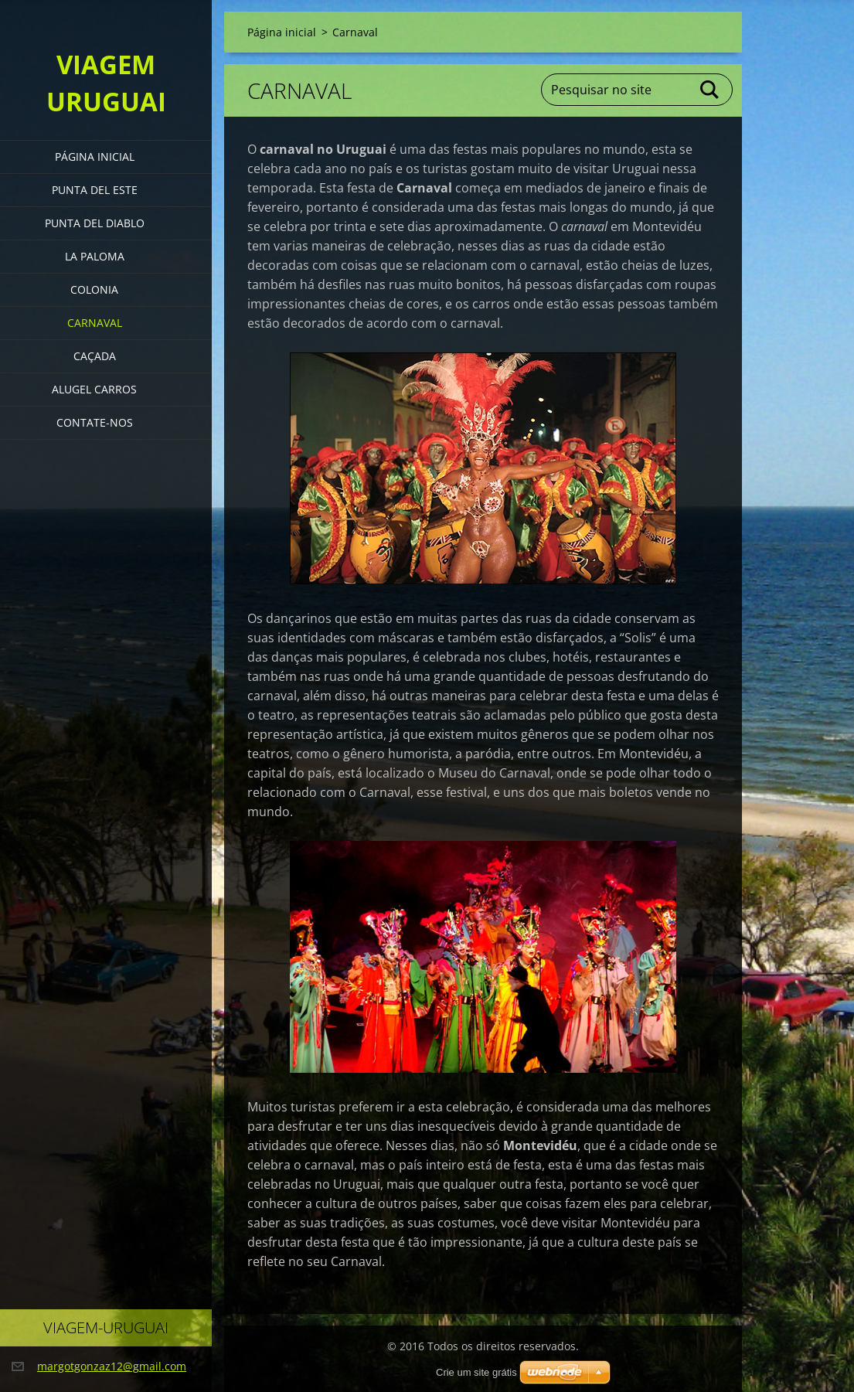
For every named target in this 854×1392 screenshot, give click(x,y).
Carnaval (94, 322)
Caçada (94, 356)
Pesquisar (710, 89)
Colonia (94, 289)
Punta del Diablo (95, 223)
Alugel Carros (94, 389)
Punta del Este (95, 189)
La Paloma (94, 256)
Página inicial (94, 156)
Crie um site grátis (476, 1372)
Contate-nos (94, 422)
